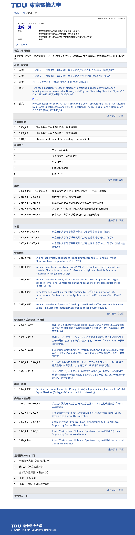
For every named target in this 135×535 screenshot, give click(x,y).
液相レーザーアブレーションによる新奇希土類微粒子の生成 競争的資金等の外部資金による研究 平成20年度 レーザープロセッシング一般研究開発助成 (88, 340)
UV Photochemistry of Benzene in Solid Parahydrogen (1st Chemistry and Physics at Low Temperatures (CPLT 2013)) (76, 259)
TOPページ (19, 13)
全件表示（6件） (117, 449)
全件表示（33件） (116, 490)
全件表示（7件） (117, 179)
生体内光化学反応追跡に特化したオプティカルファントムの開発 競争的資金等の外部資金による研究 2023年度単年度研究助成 (88, 363)
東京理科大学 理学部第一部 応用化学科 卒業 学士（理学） (81, 231)
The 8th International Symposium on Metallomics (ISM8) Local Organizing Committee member (86, 414)
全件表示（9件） (117, 220)
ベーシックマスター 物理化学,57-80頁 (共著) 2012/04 (60, 82)
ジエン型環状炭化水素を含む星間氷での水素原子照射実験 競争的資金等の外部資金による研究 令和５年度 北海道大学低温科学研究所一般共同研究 (88, 353)
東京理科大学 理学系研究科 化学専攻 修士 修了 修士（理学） (83, 237)
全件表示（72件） (116, 313)
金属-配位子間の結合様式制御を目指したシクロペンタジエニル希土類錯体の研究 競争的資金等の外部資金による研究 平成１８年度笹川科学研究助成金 (88, 328)
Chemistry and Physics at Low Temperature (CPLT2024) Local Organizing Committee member (85, 423)
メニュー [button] (20, 44)
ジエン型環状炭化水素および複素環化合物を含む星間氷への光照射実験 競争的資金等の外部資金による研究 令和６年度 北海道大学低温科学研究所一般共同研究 (88, 374)
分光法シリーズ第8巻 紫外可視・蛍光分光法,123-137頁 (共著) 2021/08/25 (71, 76)
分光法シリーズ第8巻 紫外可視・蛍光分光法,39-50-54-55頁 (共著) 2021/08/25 (73, 70)
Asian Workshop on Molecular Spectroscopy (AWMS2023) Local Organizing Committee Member (86, 432)
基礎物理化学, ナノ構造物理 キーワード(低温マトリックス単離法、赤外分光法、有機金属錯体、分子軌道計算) (69, 57)
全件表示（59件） (116, 116)
